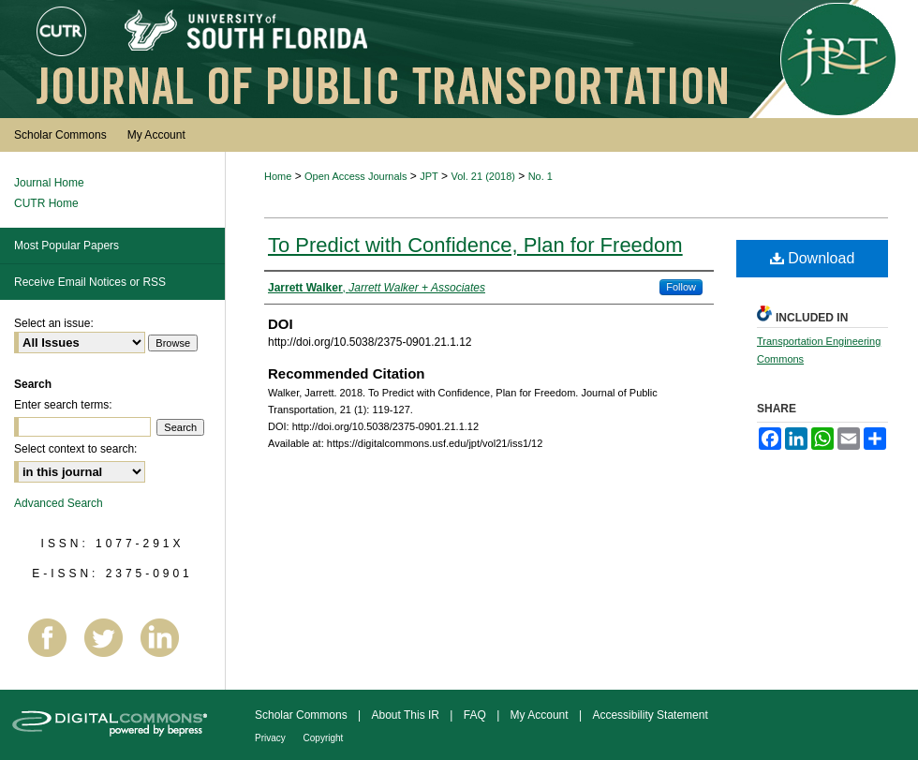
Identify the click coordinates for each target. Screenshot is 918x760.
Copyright (324, 738)
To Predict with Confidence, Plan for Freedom (475, 245)
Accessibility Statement (649, 715)
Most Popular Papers (66, 245)
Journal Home (49, 182)
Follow (681, 286)
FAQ (476, 715)
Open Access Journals (355, 176)
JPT (429, 176)
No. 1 (540, 176)
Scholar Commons (302, 715)
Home (277, 176)
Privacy (272, 738)
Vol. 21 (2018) (483, 176)
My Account (541, 715)
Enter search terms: (63, 404)
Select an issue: (54, 323)
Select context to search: (75, 448)
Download (812, 258)
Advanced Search (58, 503)
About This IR (407, 715)
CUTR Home (46, 203)
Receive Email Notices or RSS (90, 282)
